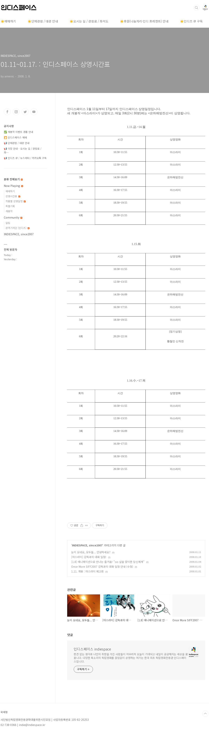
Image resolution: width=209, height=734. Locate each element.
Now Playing (13, 186)
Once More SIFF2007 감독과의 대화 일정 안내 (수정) (102, 566)
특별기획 (10, 206)
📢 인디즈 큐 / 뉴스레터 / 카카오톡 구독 (25, 158)
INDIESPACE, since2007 (87, 545)
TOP (205, 714)
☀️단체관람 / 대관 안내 (43, 21)
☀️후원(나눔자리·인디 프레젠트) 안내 (144, 21)
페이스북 (7, 111)
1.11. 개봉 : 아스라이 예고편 (87, 571)
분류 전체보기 (13, 179)
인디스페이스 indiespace (92, 649)
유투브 (33, 111)
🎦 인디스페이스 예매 (15, 137)
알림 (8, 223)
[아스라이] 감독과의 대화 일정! (88, 557)
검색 (196, 8)
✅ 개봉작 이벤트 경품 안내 (18, 132)
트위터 (25, 111)
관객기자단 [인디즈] (17, 228)
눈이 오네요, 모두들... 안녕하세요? (90, 552)
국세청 (4, 712)
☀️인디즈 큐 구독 (191, 21)
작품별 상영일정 (16, 201)
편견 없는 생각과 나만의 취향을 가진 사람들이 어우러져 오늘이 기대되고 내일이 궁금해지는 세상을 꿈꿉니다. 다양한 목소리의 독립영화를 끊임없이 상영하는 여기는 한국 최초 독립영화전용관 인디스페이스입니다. (131, 657)
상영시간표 (13, 196)
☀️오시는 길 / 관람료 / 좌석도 (88, 21)
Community (13, 217)
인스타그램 (16, 111)
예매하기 (10, 191)
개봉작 (9, 211)
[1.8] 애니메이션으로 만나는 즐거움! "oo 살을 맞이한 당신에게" (108, 562)
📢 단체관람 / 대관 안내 (16, 143)
